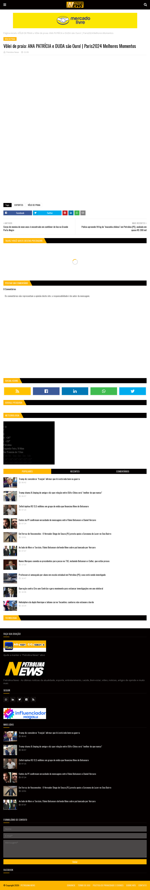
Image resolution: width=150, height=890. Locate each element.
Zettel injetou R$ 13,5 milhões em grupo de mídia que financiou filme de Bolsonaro (54, 506)
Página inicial (9, 33)
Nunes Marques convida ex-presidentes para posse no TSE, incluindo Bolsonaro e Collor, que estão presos (64, 561)
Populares (27, 471)
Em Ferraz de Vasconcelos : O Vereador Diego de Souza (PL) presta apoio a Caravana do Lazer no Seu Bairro (65, 533)
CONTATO (142, 885)
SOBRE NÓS (131, 885)
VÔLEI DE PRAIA (25, 33)
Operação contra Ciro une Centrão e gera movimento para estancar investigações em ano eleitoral (61, 588)
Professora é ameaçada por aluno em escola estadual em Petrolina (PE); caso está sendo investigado (62, 574)
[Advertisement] (75, 156)
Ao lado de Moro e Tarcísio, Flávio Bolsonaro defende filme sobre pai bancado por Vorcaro (57, 547)
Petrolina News (12, 52)
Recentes (75, 471)
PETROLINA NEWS (28, 885)
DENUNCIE (71, 885)
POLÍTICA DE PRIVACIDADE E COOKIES (108, 885)
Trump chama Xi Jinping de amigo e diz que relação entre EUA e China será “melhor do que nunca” (60, 492)
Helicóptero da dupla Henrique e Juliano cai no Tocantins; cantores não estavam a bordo (56, 602)
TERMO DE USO (84, 885)
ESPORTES (18, 205)
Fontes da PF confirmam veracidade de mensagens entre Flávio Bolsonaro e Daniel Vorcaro (57, 520)
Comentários (122, 471)
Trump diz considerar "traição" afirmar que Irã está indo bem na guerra (49, 479)
